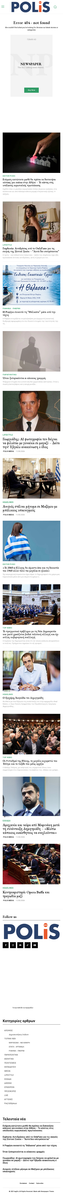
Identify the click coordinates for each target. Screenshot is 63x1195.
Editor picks (9, 176)
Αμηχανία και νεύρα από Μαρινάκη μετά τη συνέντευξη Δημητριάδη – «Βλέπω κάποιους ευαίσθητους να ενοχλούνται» (31, 829)
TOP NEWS (7, 628)
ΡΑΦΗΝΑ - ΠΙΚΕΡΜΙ (11, 308)
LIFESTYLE (7, 245)
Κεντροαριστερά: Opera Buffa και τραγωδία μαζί (26, 894)
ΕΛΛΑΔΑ (6, 821)
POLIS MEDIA (8, 451)
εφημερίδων (29, 1007)
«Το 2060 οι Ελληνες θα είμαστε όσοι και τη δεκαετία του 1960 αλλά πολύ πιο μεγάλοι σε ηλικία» (31, 569)
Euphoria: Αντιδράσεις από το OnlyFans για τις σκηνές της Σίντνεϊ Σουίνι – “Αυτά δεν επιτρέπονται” (31, 250)
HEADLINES (8, 502)
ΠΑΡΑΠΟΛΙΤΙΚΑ (9, 374)
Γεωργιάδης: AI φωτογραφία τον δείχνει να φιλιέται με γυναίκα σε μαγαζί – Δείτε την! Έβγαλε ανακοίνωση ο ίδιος (31, 443)
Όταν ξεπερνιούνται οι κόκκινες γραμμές (24, 378)
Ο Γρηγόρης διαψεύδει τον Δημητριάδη (23, 698)
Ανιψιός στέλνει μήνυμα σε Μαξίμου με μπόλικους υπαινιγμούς (30, 508)
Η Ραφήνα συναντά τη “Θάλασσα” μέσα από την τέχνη (29, 313)
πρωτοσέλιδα (18, 1007)
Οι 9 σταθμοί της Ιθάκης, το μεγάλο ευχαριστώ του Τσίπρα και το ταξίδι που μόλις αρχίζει (30, 762)
